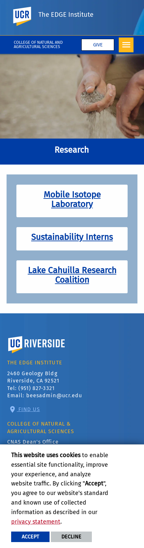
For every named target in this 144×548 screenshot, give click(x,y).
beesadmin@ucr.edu (54, 395)
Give (98, 45)
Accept (30, 537)
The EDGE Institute (65, 14)
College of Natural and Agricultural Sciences (38, 44)
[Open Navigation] (126, 45)
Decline (71, 537)
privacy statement (35, 521)
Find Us (28, 409)
